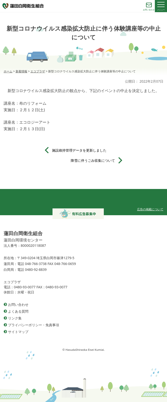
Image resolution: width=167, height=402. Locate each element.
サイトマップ (18, 331)
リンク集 (15, 318)
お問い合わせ (18, 304)
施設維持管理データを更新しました (79, 150)
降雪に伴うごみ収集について (93, 160)
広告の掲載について (150, 209)
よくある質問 (18, 311)
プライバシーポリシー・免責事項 (33, 325)
